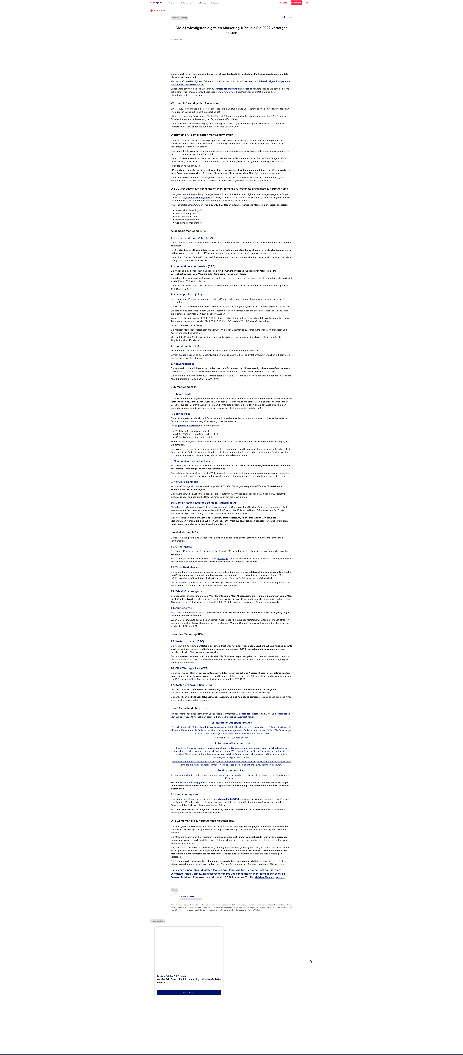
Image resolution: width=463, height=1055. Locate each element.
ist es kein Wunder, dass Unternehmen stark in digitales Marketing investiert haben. (230, 716)
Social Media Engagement (193, 783)
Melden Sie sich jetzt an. (270, 878)
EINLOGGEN (283, 4)
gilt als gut (222, 559)
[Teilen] (287, 18)
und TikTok (277, 714)
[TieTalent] (156, 3)
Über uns (202, 3)
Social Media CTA (228, 800)
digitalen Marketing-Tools (197, 198)
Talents (172, 3)
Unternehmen (187, 3)
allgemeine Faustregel (187, 426)
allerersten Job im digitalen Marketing (232, 89)
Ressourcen (216, 3)
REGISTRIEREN (296, 4)
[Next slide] (311, 963)
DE (308, 3)
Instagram (257, 714)
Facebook (245, 714)
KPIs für (175, 783)
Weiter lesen (189, 993)
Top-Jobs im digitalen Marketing (246, 875)
